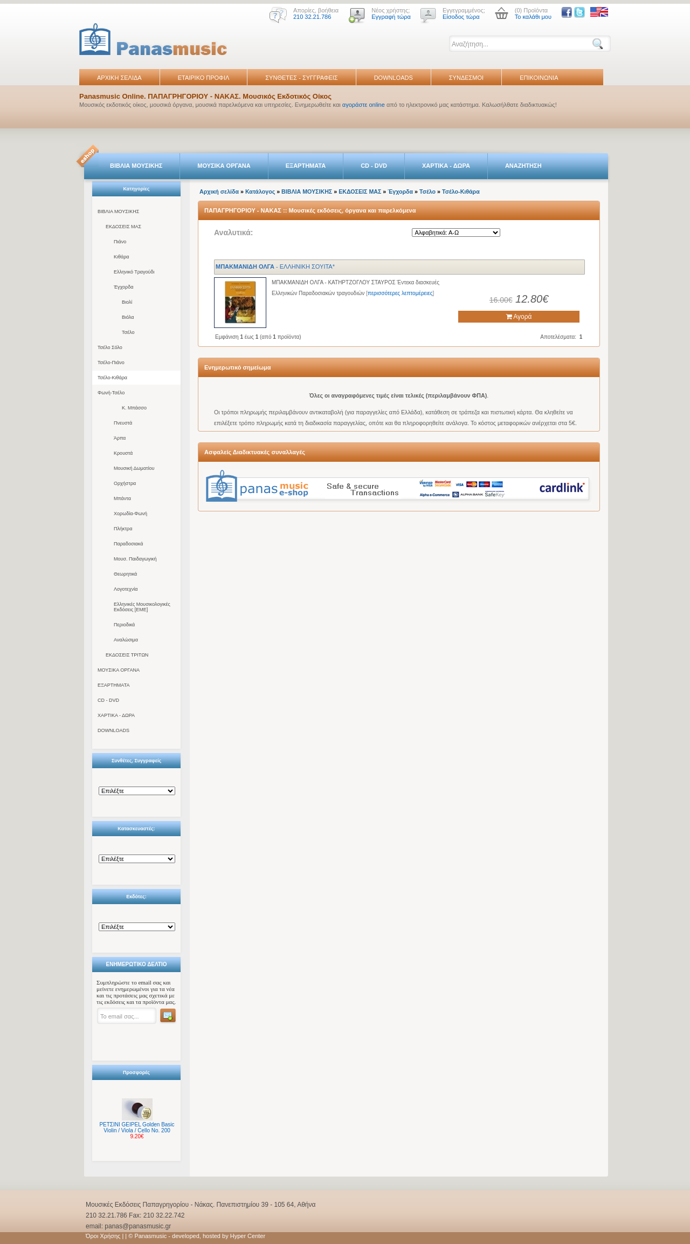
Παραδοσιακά (128, 543)
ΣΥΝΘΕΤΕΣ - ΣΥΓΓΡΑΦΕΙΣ (301, 77)
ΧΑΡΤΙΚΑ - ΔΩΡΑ (446, 165)
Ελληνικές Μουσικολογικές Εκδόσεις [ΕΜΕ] (142, 607)
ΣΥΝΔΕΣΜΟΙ (466, 77)
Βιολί (127, 302)
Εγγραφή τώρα (391, 16)
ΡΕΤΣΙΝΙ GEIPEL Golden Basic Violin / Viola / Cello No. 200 (136, 1127)
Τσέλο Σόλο (110, 347)
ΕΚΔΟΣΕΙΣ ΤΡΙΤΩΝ (127, 655)
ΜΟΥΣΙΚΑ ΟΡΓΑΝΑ (224, 165)
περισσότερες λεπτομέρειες (400, 293)
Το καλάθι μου (533, 16)
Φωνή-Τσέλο (111, 392)
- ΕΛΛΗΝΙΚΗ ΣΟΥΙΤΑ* (275, 266)
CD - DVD (374, 165)
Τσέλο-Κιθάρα (112, 377)
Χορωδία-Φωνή (130, 513)
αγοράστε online (363, 104)
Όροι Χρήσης (103, 1236)
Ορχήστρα (125, 483)
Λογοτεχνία (125, 589)
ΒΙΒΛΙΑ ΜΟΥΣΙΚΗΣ (136, 165)
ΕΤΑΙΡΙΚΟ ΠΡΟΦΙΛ (204, 77)
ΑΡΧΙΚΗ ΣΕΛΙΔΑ (119, 77)
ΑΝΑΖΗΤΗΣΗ (523, 165)
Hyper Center (247, 1236)
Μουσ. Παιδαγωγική (135, 559)
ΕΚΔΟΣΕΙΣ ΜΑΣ (123, 226)
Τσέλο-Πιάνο (111, 362)
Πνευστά (123, 423)
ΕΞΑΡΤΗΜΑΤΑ (306, 165)
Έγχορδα (123, 287)
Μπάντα (122, 498)
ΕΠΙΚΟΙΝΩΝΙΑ (539, 77)
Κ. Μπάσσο (134, 408)
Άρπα (120, 438)
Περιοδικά (124, 624)
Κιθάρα (121, 256)
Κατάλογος (260, 191)
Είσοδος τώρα (461, 16)
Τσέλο (128, 332)
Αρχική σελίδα (219, 191)
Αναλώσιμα (126, 639)
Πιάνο (120, 241)
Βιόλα (128, 317)
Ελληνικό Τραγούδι (134, 272)
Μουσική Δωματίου (134, 468)
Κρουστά (123, 453)
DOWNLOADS (393, 77)
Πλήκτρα (123, 528)
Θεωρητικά (125, 574)
